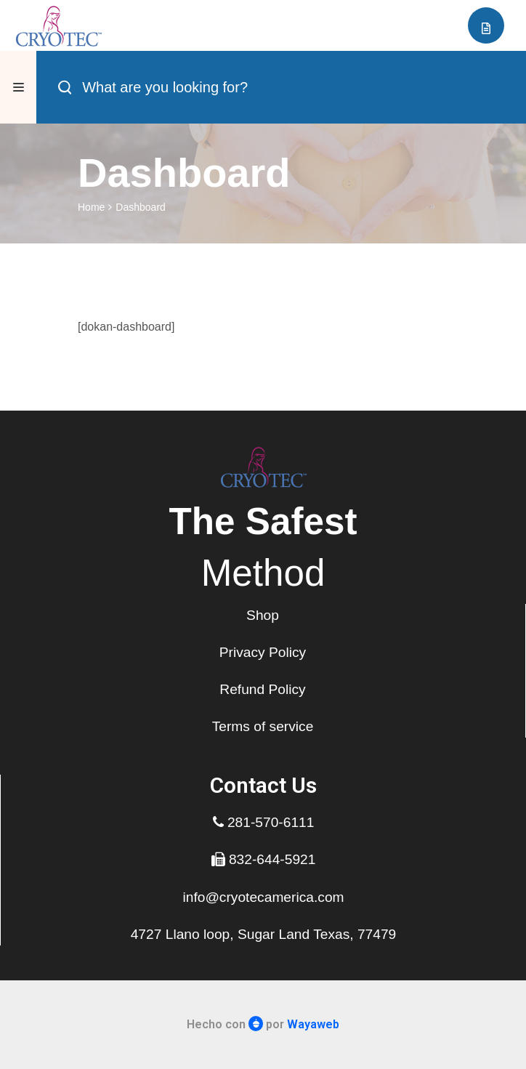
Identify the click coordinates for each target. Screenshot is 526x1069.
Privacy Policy (262, 652)
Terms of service (263, 726)
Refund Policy (262, 689)
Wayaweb (313, 1024)
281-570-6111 (264, 822)
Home (91, 207)
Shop (262, 615)
